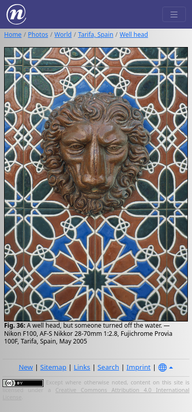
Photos (38, 34)
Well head (134, 34)
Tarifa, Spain (95, 34)
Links (82, 367)
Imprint (138, 367)
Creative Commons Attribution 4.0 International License (96, 393)
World (63, 34)
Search (108, 367)
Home (13, 34)
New (25, 367)
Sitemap (53, 367)
